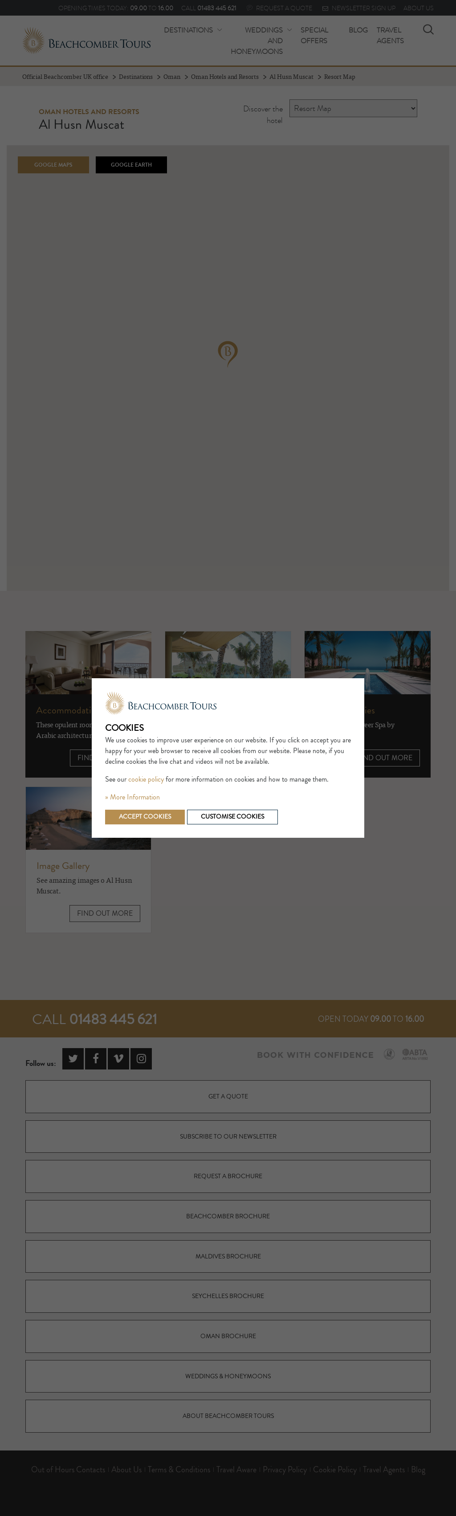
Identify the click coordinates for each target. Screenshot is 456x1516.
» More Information (132, 797)
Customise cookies (232, 816)
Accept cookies (145, 816)
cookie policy (146, 779)
